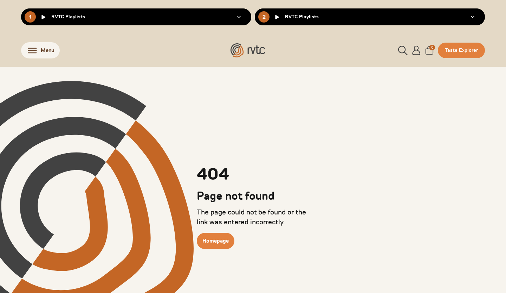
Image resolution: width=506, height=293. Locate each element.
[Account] (416, 50)
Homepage (215, 240)
